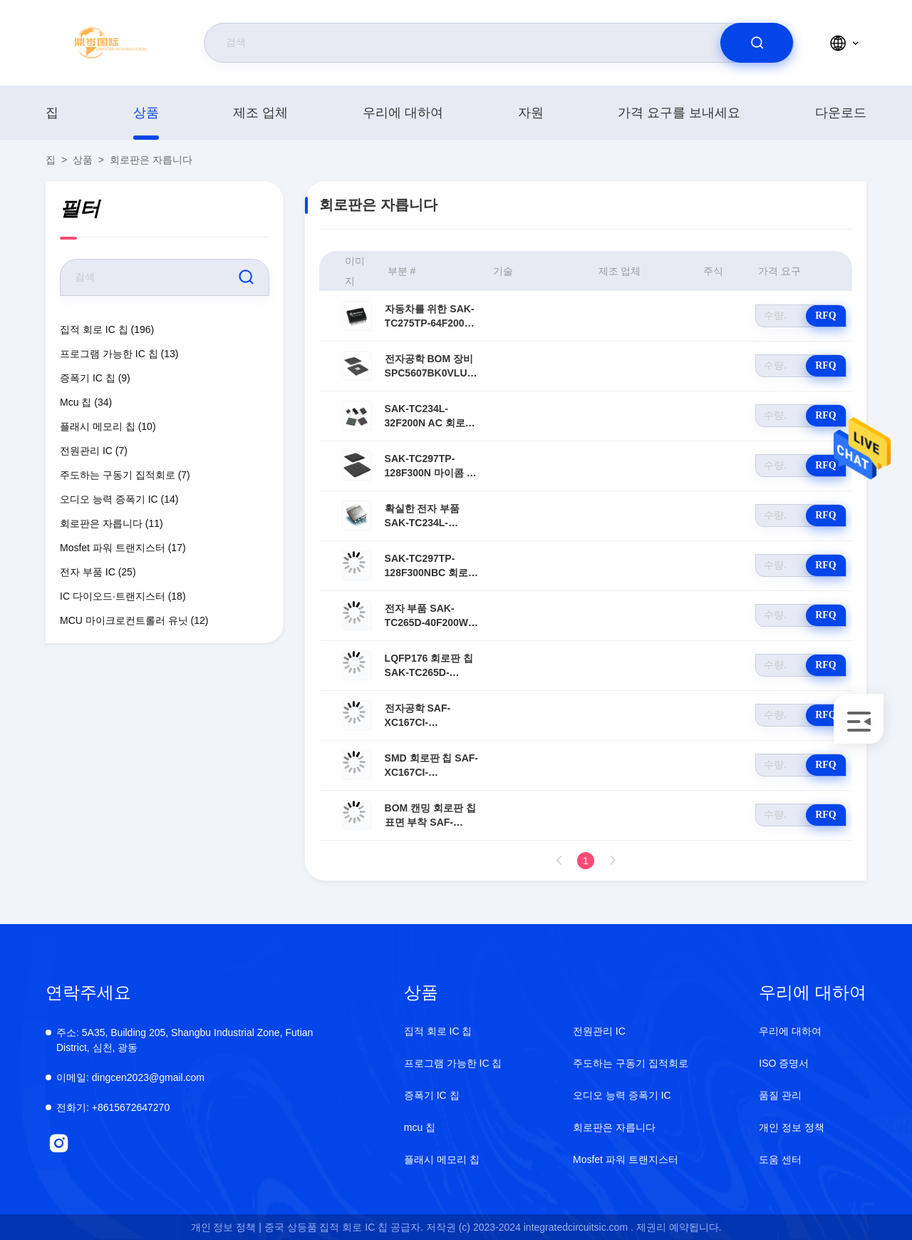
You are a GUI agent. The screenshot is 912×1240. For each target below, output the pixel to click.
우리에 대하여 (403, 113)
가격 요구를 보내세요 (679, 113)
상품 (146, 113)
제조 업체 (260, 113)
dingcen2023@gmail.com (130, 1077)
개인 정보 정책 (791, 1127)
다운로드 (840, 113)
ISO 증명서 (784, 1063)
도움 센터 (780, 1159)
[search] (756, 43)
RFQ (825, 315)
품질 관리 (780, 1095)
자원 (531, 113)
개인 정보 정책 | (226, 1227)
